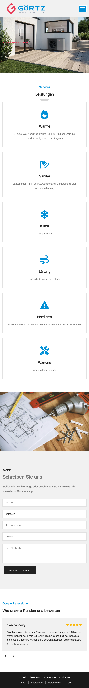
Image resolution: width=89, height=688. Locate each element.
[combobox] (44, 514)
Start (23, 682)
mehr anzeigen (19, 644)
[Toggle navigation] (83, 8)
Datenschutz (54, 682)
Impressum (37, 682)
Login (69, 682)
